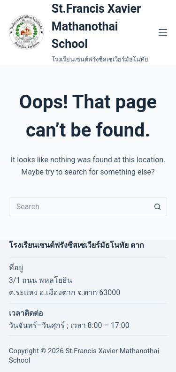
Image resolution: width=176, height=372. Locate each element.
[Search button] (157, 206)
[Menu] (163, 32)
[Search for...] (79, 206)
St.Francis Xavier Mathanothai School (96, 26)
